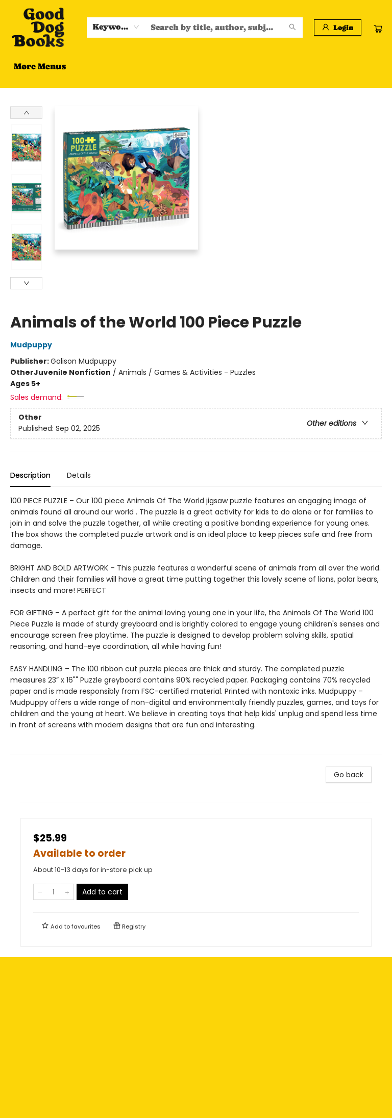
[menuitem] (26, 66)
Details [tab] (79, 475)
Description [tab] (30, 475)
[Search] (292, 27)
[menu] (196, 66)
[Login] (337, 27)
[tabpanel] (196, 624)
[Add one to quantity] (67, 891)
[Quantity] (53, 892)
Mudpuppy (32, 345)
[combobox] (116, 27)
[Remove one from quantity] (40, 891)
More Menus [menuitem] (286, 66)
